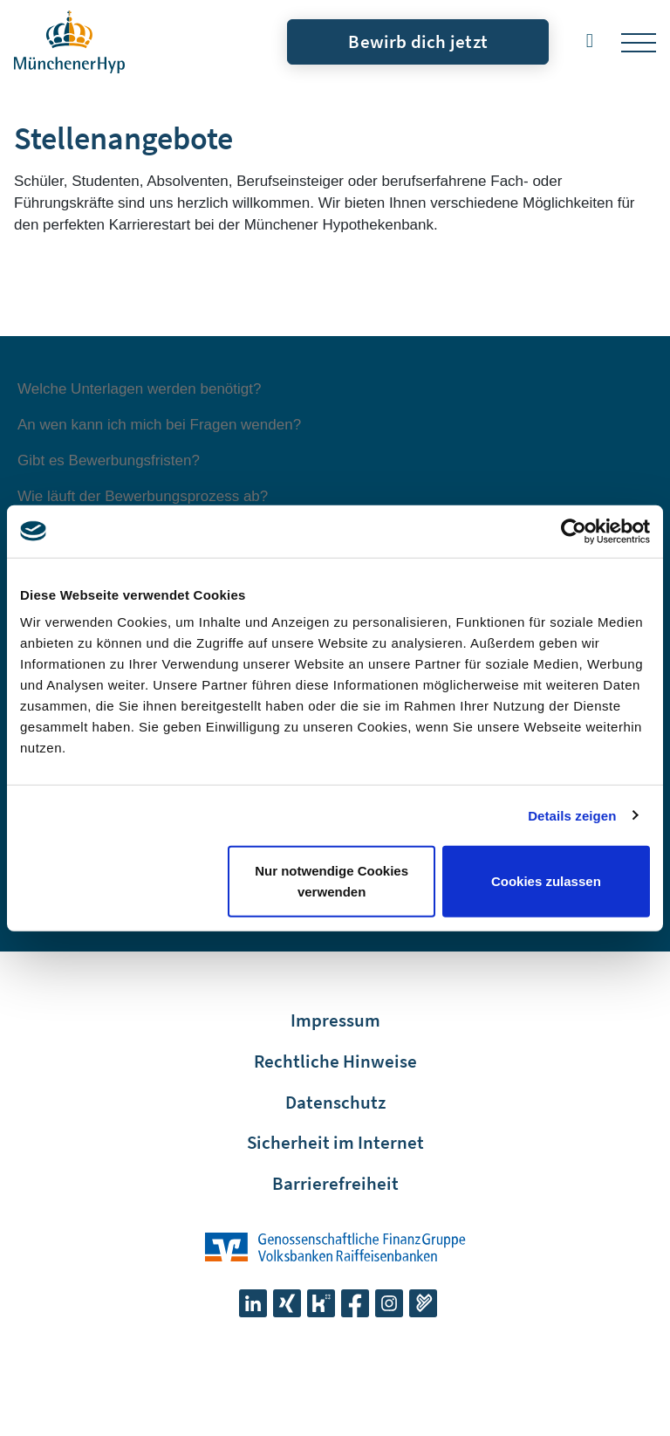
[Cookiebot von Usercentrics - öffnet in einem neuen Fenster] (573, 531)
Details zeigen (572, 814)
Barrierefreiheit (335, 1183)
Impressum (335, 1020)
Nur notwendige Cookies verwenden (331, 881)
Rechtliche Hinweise (335, 1061)
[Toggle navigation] (638, 42)
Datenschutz (335, 1102)
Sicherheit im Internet (335, 1142)
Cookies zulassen (546, 881)
